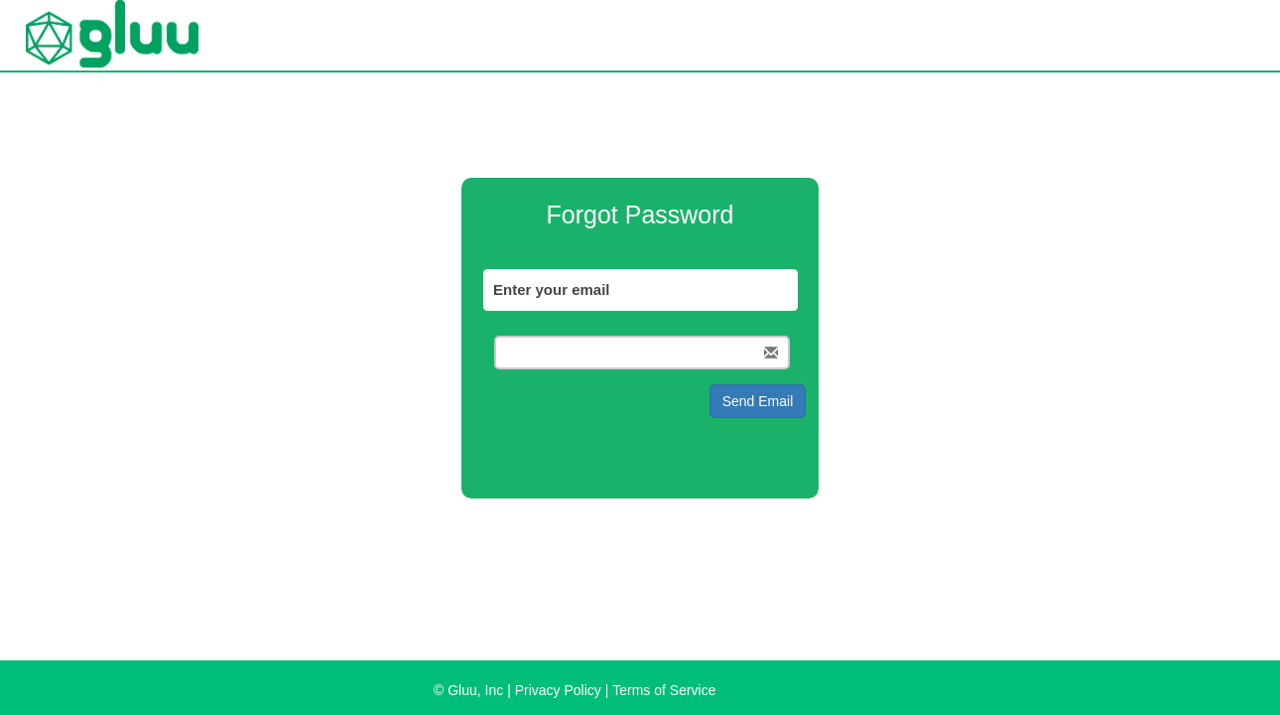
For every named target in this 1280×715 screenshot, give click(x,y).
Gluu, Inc (475, 690)
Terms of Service (663, 690)
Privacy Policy (558, 690)
